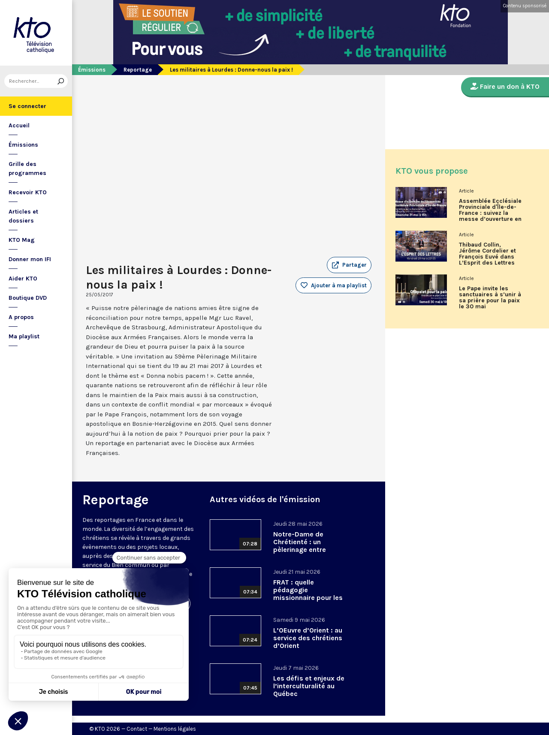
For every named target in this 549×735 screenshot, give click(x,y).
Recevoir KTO (28, 192)
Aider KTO (23, 278)
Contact (137, 729)
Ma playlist (24, 336)
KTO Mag (22, 240)
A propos (21, 317)
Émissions (23, 144)
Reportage (138, 69)
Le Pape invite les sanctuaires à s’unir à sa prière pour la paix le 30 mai (490, 298)
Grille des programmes (27, 168)
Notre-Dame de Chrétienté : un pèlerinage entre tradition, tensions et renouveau (307, 549)
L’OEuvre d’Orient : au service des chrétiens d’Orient (307, 638)
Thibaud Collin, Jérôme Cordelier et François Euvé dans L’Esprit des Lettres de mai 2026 (487, 257)
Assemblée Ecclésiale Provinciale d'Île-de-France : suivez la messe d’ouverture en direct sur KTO (490, 213)
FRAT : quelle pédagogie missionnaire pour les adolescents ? (308, 593)
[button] (349, 265)
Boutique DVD (28, 297)
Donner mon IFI (30, 259)
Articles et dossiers (23, 216)
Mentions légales (175, 729)
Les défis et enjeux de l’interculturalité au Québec (308, 686)
